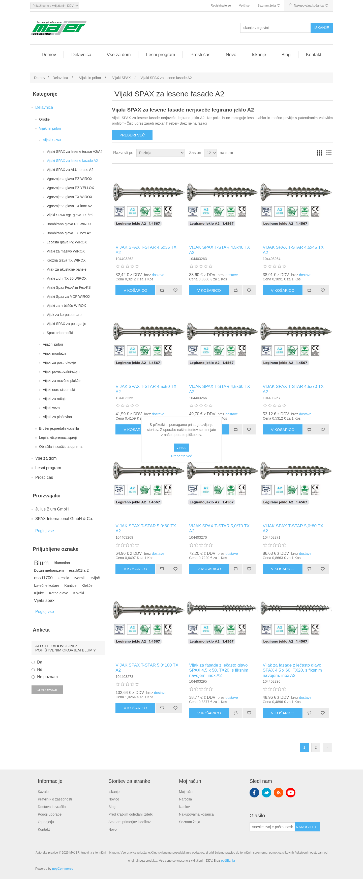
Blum (41, 562)
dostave (158, 275)
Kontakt (313, 54)
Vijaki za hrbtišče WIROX (66, 306)
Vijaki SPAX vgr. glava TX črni (70, 215)
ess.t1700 (43, 577)
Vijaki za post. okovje (59, 362)
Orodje (44, 119)
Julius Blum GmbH (52, 509)
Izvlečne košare (46, 585)
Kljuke (39, 593)
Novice (113, 799)
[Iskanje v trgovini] (275, 28)
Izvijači (94, 578)
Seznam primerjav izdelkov (129, 822)
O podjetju (46, 822)
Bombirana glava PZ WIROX (69, 224)
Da (39, 662)
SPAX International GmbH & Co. (64, 519)
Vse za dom (119, 54)
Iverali (79, 578)
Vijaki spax (44, 600)
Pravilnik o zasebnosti (55, 799)
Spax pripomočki (60, 333)
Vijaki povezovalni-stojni (61, 372)
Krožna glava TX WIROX (66, 260)
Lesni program (160, 54)
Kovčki (78, 593)
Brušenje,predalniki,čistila (59, 428)
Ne (39, 669)
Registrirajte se (221, 5)
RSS (278, 792)
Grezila (63, 578)
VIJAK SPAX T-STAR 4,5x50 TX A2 (145, 389)
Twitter (266, 792)
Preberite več (181, 456)
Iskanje (259, 54)
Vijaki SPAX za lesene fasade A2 (72, 161)
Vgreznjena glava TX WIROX (69, 197)
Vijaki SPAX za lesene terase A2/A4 (74, 152)
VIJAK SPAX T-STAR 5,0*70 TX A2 (219, 528)
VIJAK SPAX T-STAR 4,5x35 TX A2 (145, 250)
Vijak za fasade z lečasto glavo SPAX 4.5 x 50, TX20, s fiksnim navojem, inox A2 (218, 670)
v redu (182, 448)
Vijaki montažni (55, 353)
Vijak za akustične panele (66, 269)
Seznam (328, 153)
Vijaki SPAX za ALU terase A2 (70, 170)
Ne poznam (47, 677)
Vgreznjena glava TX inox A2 (69, 206)
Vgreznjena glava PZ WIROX (69, 179)
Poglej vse (44, 531)
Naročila (185, 799)
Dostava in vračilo (52, 807)
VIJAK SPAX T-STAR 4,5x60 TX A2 (219, 389)
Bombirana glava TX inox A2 (69, 233)
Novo (231, 54)
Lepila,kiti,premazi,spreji (58, 437)
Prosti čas (200, 54)
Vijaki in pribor (50, 128)
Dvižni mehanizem (49, 570)
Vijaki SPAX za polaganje (66, 324)
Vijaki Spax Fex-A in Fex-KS (69, 287)
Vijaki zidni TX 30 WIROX (66, 278)
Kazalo (43, 792)
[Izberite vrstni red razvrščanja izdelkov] (160, 153)
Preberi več (132, 135)
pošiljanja (228, 860)
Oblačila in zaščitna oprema (60, 447)
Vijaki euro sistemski (59, 390)
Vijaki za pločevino (57, 417)
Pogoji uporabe (50, 814)
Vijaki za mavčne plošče (61, 381)
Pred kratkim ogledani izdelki (130, 814)
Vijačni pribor (53, 344)
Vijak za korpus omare (64, 315)
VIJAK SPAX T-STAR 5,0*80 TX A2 (293, 528)
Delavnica (81, 54)
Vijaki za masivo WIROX (66, 251)
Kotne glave (58, 593)
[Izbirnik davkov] (54, 6)
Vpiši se (244, 5)
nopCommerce (62, 868)
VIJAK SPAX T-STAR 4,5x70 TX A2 (293, 389)
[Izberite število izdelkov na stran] (210, 153)
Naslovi (185, 807)
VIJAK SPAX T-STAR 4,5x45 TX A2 (293, 250)
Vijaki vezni (51, 408)
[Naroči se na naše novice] (272, 826)
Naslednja (327, 747)
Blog (286, 54)
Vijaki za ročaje (55, 399)
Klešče (86, 585)
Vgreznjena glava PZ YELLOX (70, 188)
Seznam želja (189, 822)
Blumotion (62, 563)
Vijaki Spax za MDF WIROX (68, 297)
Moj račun (186, 792)
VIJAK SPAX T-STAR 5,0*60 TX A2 (145, 528)
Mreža (319, 153)
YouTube (290, 792)
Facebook (254, 792)
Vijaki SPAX (52, 140)
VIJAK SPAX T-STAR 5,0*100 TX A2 (146, 668)
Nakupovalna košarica (196, 814)
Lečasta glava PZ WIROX (67, 242)
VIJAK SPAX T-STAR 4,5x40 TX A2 (219, 250)
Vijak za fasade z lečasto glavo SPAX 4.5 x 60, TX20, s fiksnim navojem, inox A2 (292, 670)
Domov (49, 54)
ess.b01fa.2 (79, 570)
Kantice (70, 585)
